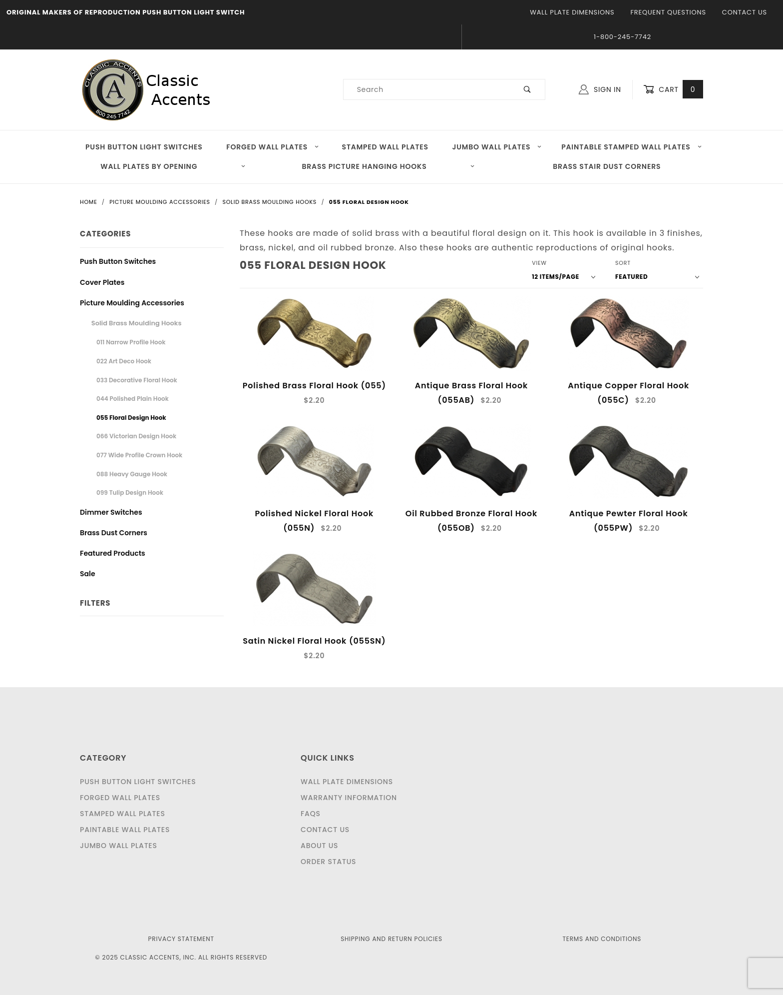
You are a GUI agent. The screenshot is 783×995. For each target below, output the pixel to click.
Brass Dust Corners (113, 533)
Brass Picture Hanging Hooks (388, 166)
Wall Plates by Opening (173, 166)
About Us (319, 846)
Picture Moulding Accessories (132, 303)
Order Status (328, 862)
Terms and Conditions (601, 939)
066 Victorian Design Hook (136, 436)
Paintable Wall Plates (125, 830)
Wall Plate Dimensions (572, 12)
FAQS (311, 814)
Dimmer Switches (111, 512)
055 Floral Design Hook (131, 417)
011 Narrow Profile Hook (130, 342)
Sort (623, 263)
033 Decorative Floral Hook (136, 380)
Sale (87, 574)
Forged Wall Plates (272, 147)
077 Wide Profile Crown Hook (139, 455)
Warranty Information (349, 798)
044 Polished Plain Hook (132, 398)
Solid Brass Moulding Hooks (136, 323)
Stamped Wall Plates (385, 147)
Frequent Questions (668, 12)
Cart (673, 89)
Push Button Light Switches (144, 147)
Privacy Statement (181, 939)
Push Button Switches (118, 261)
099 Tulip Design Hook (129, 492)
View (539, 263)
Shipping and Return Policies (391, 939)
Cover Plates (102, 282)
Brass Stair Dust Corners (607, 166)
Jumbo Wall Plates (497, 147)
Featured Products (112, 553)
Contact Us (744, 12)
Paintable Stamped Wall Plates (631, 147)
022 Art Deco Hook (123, 361)
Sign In (600, 89)
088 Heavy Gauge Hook (131, 474)
